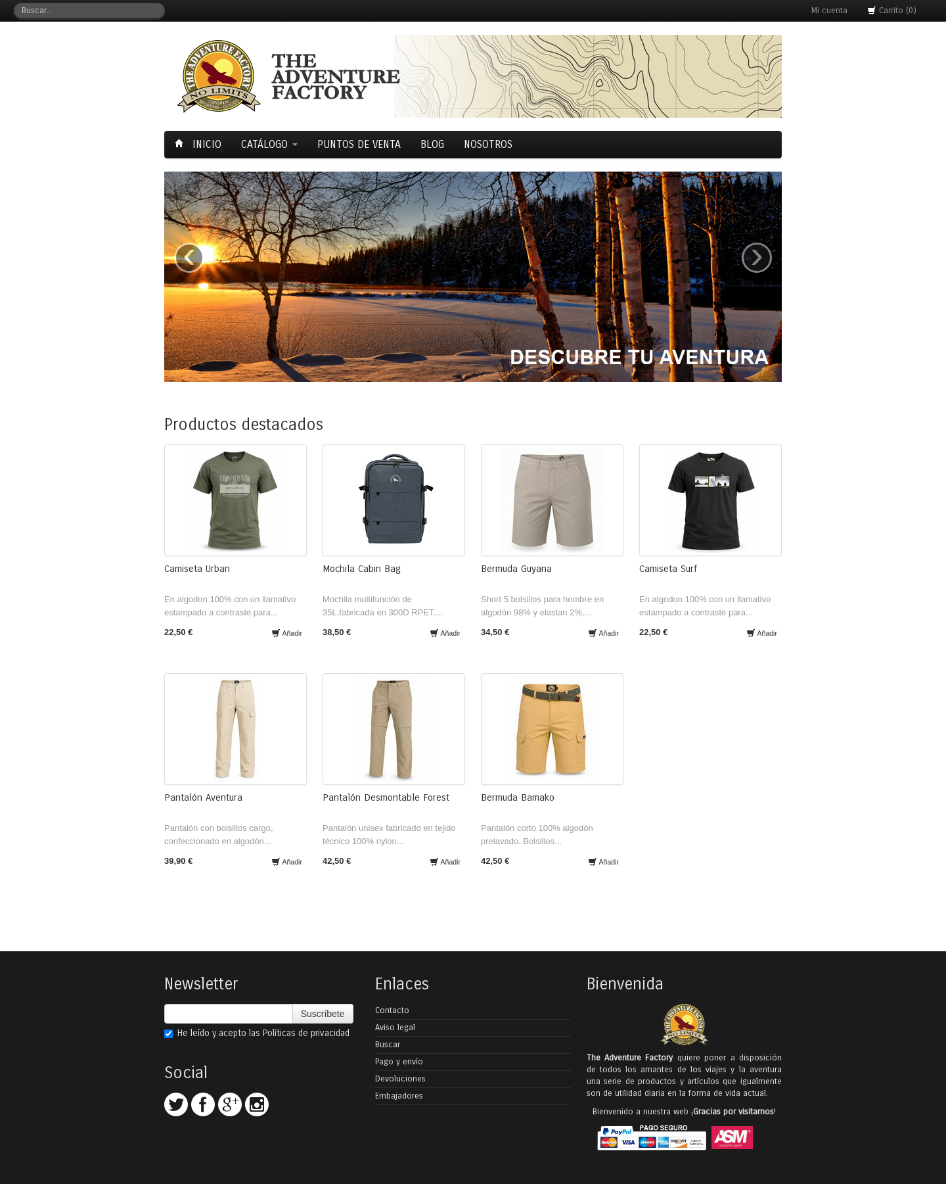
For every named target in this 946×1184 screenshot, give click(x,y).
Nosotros (488, 144)
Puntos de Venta (359, 144)
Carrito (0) (891, 10)
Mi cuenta (829, 10)
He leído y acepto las (256, 1033)
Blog (432, 144)
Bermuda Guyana (516, 569)
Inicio (199, 144)
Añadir (286, 633)
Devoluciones (400, 1079)
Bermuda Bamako (517, 797)
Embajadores (399, 1096)
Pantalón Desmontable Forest (386, 797)
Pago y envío (399, 1061)
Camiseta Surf (668, 569)
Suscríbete (323, 1013)
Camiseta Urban (197, 569)
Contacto (392, 1010)
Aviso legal (395, 1027)
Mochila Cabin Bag (362, 569)
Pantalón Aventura (203, 797)
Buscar (387, 1044)
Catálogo (269, 144)
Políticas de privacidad (306, 1033)
